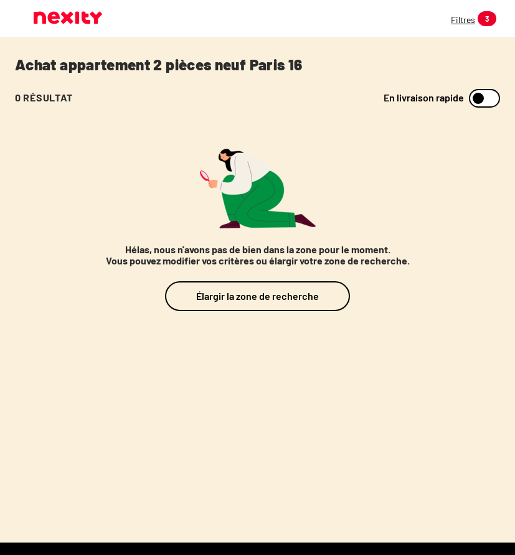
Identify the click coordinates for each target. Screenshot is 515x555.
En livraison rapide (424, 97)
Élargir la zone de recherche (257, 296)
